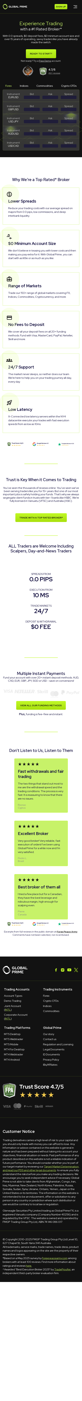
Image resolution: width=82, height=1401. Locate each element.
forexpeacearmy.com (54, 1258)
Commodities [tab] (44, 86)
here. (29, 1266)
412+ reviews (54, 73)
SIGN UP (61, 6)
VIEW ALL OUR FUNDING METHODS (41, 705)
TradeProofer (62, 1269)
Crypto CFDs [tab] (69, 86)
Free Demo (45, 60)
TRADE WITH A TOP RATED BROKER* (41, 517)
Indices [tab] (24, 86)
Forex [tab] (8, 86)
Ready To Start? (41, 53)
